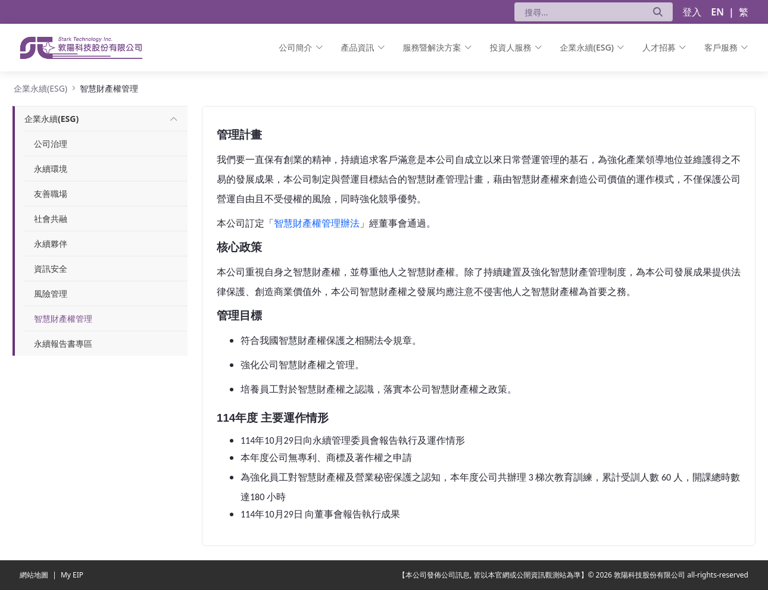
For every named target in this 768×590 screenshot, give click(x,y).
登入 (691, 11)
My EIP (72, 575)
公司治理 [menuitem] (50, 143)
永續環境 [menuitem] (50, 168)
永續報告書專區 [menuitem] (63, 343)
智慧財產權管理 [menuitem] (63, 318)
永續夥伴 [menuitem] (50, 243)
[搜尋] (579, 11)
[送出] (657, 11)
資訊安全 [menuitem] (50, 268)
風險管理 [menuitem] (50, 293)
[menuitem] (301, 48)
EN (717, 11)
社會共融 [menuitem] (50, 218)
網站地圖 (35, 575)
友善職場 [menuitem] (50, 193)
